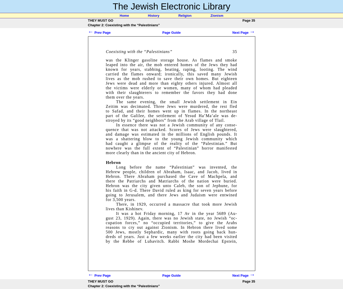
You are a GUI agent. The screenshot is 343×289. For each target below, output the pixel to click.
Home (124, 15)
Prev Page (99, 32)
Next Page (243, 32)
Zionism (216, 15)
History (154, 15)
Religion (184, 15)
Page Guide (171, 32)
